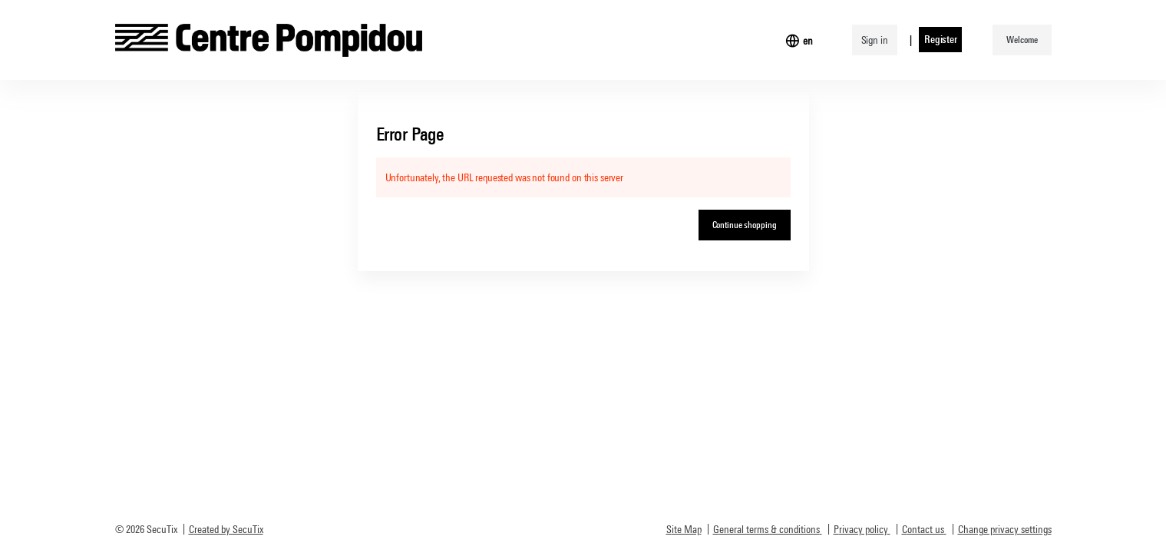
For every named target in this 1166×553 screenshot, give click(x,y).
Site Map (684, 529)
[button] (1022, 40)
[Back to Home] (268, 40)
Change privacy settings (1005, 529)
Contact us (923, 529)
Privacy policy (861, 529)
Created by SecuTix (226, 529)
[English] (807, 40)
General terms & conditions (766, 529)
